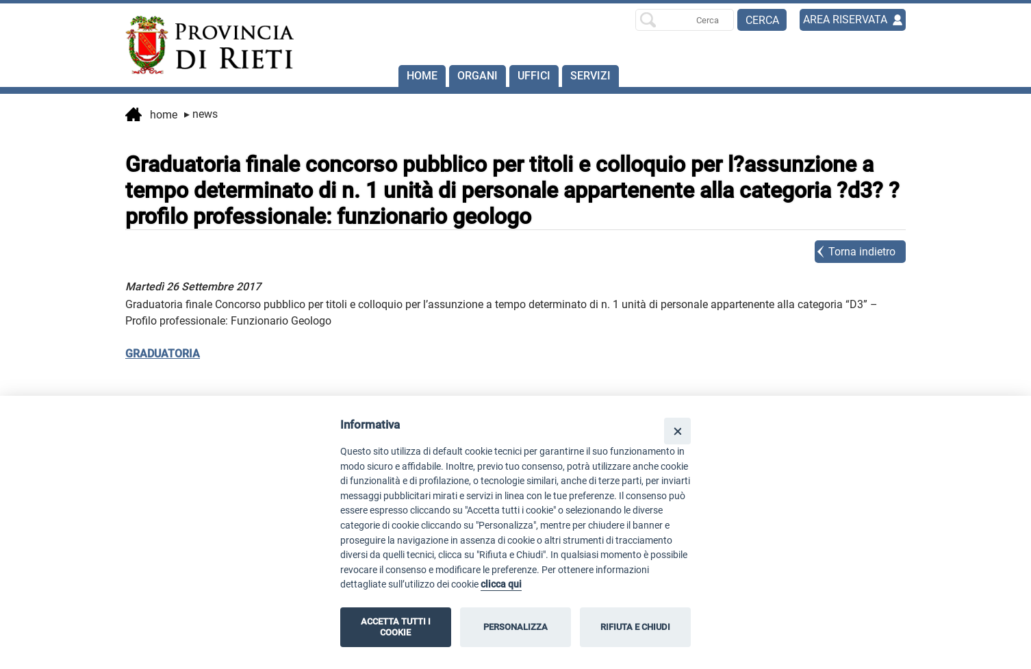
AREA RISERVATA (845, 19)
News (201, 114)
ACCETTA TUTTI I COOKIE (396, 627)
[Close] (677, 431)
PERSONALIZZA (515, 627)
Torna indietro (861, 251)
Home (422, 75)
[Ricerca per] (684, 20)
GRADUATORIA (162, 353)
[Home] (203, 45)
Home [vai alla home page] (151, 116)
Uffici (534, 75)
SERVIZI (590, 75)
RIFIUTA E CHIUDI (635, 627)
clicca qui (501, 584)
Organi (477, 75)
